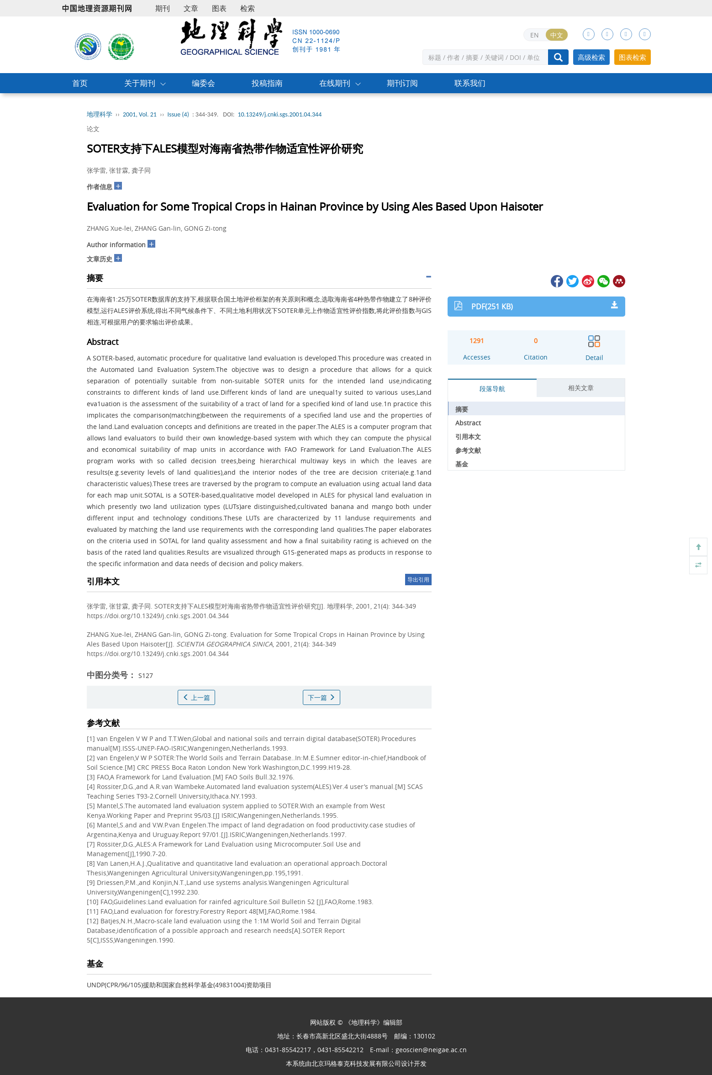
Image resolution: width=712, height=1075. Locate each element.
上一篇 (196, 697)
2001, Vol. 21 (140, 114)
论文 (93, 128)
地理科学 (99, 114)
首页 (80, 83)
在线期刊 (334, 83)
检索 (247, 8)
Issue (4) (178, 114)
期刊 (162, 8)
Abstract (468, 422)
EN (534, 35)
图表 (219, 8)
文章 (191, 8)
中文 (556, 35)
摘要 (461, 409)
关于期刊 (139, 83)
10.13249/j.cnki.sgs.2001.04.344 (279, 114)
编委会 (203, 83)
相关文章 (581, 387)
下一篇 (321, 697)
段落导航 (492, 388)
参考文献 (468, 450)
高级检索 (591, 57)
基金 (461, 464)
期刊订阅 (402, 83)
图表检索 (632, 57)
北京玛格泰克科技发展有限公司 (356, 1063)
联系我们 (469, 83)
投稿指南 (267, 83)
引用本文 (468, 436)
